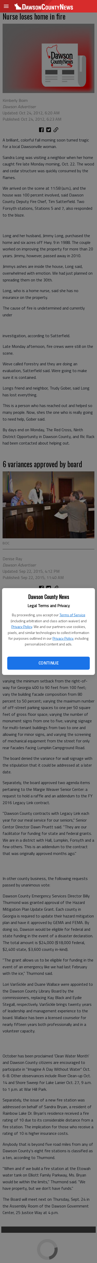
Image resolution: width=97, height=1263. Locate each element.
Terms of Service (72, 615)
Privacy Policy (21, 626)
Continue (48, 663)
